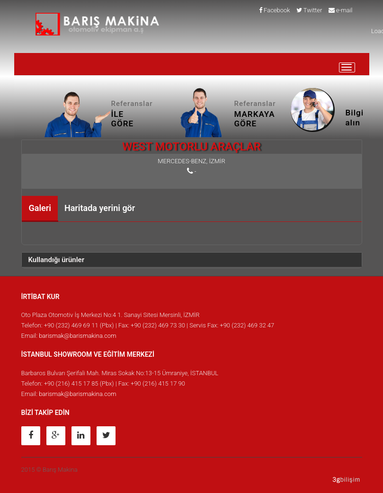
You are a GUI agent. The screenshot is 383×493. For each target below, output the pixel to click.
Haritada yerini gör (99, 208)
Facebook (274, 10)
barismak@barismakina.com (77, 335)
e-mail (341, 10)
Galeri (40, 208)
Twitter (309, 10)
